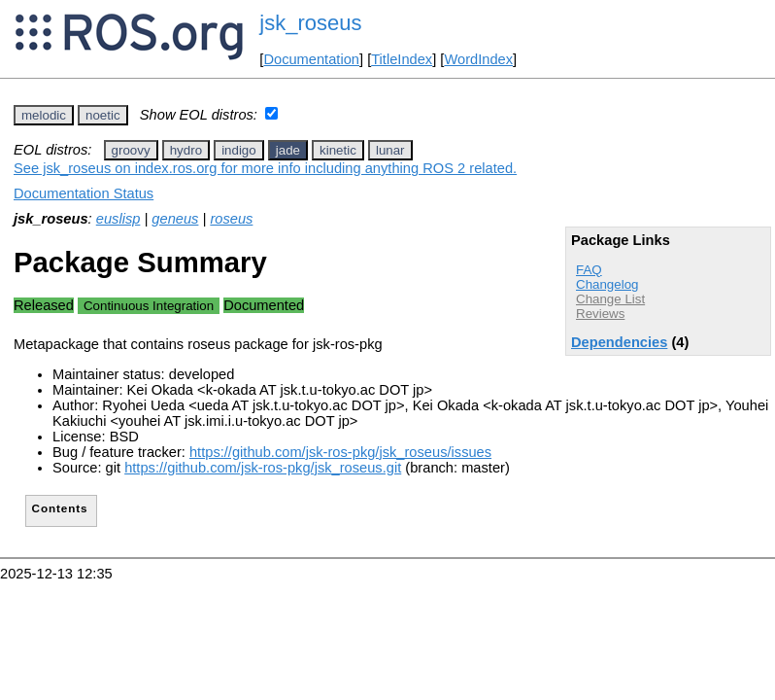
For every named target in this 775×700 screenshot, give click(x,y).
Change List (610, 299)
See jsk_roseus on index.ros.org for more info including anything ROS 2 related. (265, 168)
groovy (131, 150)
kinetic (338, 150)
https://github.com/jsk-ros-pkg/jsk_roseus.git (262, 467)
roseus (231, 219)
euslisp (118, 219)
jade (288, 150)
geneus (175, 219)
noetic (102, 115)
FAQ (589, 269)
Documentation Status (83, 193)
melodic (43, 115)
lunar (390, 150)
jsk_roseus (310, 23)
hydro (186, 150)
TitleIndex (401, 59)
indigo (238, 150)
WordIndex (478, 59)
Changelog (607, 284)
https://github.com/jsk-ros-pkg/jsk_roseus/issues (340, 452)
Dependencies (619, 342)
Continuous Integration (149, 305)
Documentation (311, 59)
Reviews (600, 313)
